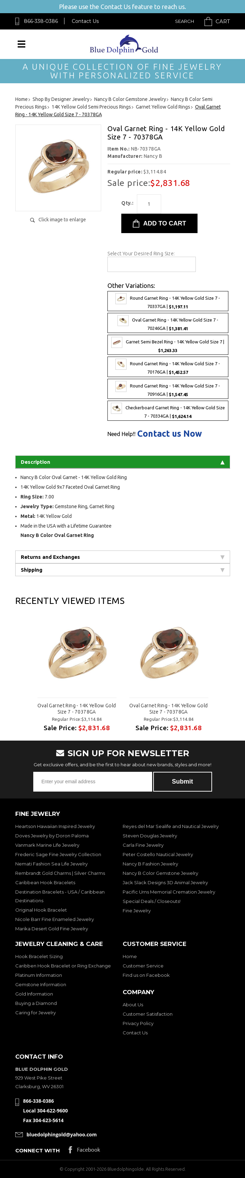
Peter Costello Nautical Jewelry (158, 854)
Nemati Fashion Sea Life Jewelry (51, 864)
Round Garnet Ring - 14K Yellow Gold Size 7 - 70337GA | (167, 301)
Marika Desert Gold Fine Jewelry (51, 928)
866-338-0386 (41, 21)
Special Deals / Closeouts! (152, 901)
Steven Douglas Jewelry (150, 835)
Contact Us (85, 21)
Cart (223, 21)
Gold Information (34, 994)
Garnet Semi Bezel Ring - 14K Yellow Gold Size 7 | (167, 345)
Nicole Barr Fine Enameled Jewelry (54, 919)
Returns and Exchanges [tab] (123, 557)
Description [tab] (123, 462)
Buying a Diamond (36, 1003)
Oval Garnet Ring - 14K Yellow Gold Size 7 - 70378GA (76, 709)
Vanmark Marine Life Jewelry (47, 845)
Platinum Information (38, 975)
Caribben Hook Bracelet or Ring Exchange (63, 965)
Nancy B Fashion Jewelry (150, 864)
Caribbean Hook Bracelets (45, 882)
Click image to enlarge (62, 219)
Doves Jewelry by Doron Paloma (52, 835)
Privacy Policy (138, 1023)
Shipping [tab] (123, 570)
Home (130, 956)
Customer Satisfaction (148, 1014)
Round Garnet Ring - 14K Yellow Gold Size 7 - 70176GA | (167, 367)
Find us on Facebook (146, 975)
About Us (133, 1004)
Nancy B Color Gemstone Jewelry (160, 873)
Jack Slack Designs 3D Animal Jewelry (165, 882)
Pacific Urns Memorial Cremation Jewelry (169, 892)
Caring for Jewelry (35, 1012)
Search (184, 21)
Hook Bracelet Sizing (39, 956)
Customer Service (143, 965)
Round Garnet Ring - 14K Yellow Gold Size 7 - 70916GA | (167, 389)
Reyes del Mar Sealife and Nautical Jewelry (171, 826)
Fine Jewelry (137, 910)
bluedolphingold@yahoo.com (62, 1134)
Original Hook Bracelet (41, 910)
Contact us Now (169, 433)
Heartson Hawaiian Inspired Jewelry (55, 826)
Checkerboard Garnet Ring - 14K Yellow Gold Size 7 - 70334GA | (168, 411)
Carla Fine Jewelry (143, 845)
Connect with (37, 1150)
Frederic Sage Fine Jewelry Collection (58, 854)
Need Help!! (121, 434)
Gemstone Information (40, 984)
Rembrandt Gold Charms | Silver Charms (60, 873)
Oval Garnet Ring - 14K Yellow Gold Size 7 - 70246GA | (167, 323)
